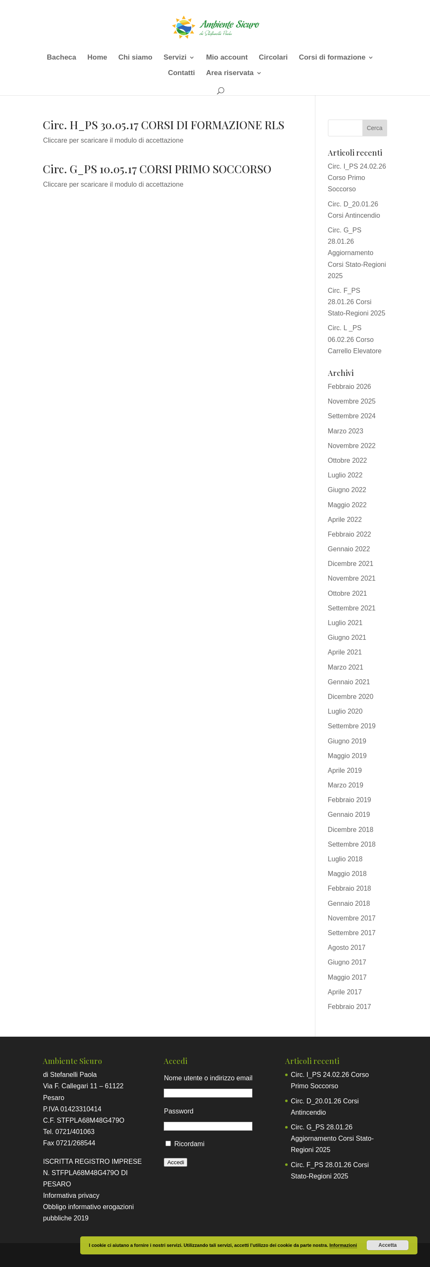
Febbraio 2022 (349, 534)
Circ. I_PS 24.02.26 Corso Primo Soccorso (357, 178)
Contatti (181, 73)
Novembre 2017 (352, 918)
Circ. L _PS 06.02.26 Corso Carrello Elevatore (355, 339)
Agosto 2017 (347, 947)
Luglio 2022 (345, 475)
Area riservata (230, 73)
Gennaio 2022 (349, 549)
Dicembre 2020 (351, 696)
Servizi (174, 58)
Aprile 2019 (345, 770)
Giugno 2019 (347, 741)
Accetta (387, 1245)
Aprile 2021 (345, 652)
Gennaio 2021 (349, 682)
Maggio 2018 (347, 873)
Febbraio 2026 (349, 386)
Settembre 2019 (352, 726)
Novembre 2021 (352, 578)
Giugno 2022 (347, 489)
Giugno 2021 (347, 637)
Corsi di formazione (332, 58)
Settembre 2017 (352, 932)
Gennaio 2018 (349, 903)
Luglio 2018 (345, 859)
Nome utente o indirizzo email (208, 1078)
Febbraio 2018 (349, 888)
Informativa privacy (71, 1195)
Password (178, 1111)
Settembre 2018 (352, 844)
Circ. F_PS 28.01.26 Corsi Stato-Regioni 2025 (356, 302)
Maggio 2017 (347, 977)
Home (97, 58)
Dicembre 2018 (351, 829)
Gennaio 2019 (349, 814)
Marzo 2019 (346, 785)
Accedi (175, 1162)
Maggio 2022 (347, 504)
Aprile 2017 (345, 992)
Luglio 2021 (345, 622)
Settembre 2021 (352, 608)
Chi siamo (135, 58)
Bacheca (61, 58)
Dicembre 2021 (351, 563)
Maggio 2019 (347, 755)
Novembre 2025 (352, 401)
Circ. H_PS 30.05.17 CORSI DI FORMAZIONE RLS (163, 124)
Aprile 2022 (345, 519)
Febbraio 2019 (349, 799)
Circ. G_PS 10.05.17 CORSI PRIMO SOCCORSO (157, 169)
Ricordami (189, 1143)
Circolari (273, 58)
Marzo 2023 (346, 431)
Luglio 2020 (345, 711)
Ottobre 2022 (347, 460)
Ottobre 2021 (347, 593)
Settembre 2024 (352, 416)
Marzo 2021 (346, 667)
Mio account (227, 58)
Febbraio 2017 (349, 1006)
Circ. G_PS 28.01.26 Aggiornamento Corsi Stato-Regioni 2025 (357, 253)
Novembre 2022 (352, 445)
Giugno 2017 (347, 962)
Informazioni (343, 1245)
